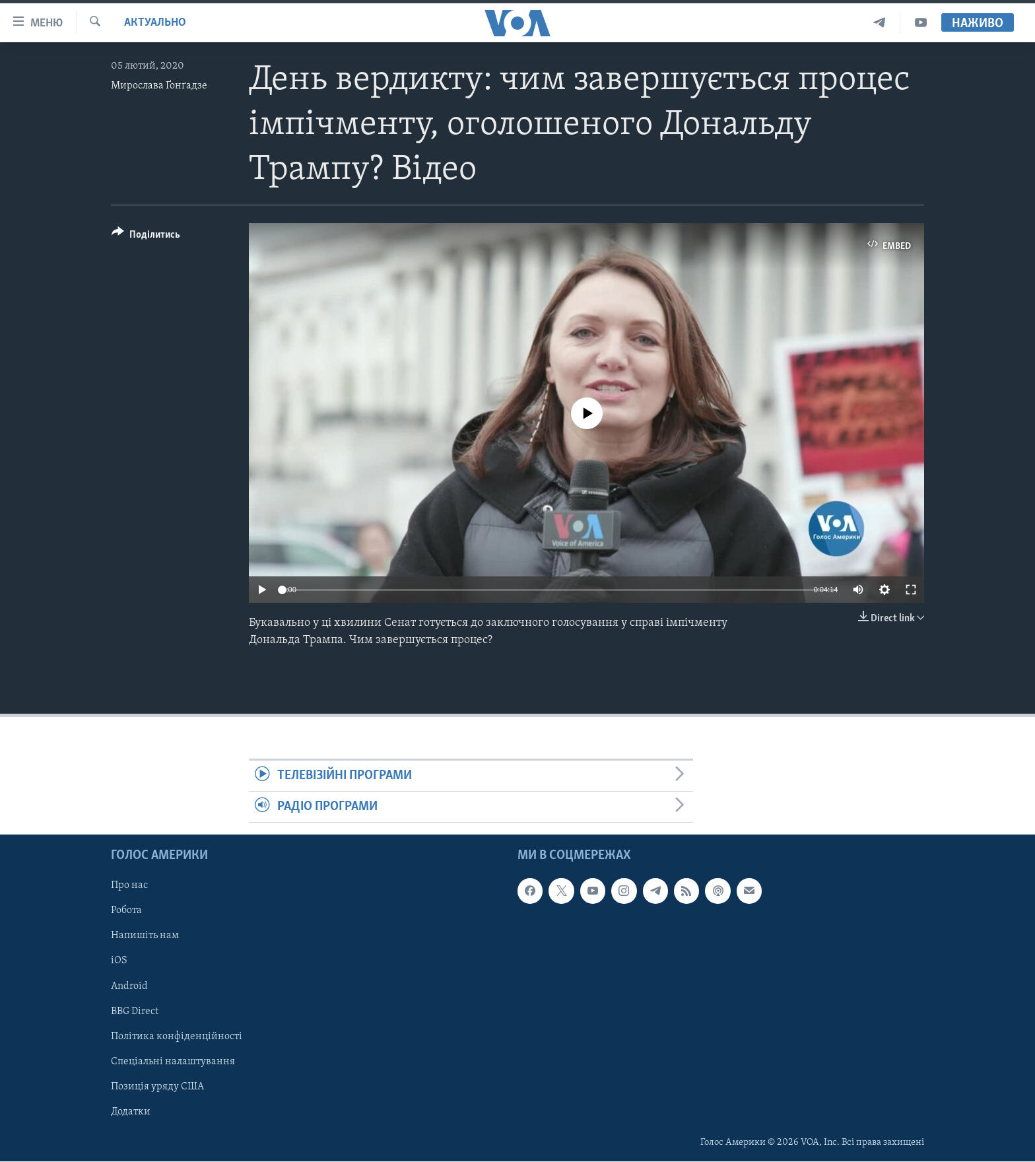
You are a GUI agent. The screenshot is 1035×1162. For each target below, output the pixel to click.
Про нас (129, 886)
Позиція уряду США (157, 1086)
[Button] (146, 236)
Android (129, 986)
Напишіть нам (145, 936)
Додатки (130, 1112)
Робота (126, 911)
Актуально (155, 23)
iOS (119, 961)
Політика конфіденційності (176, 1036)
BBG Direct (134, 1011)
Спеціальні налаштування (173, 1061)
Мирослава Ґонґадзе (159, 86)
